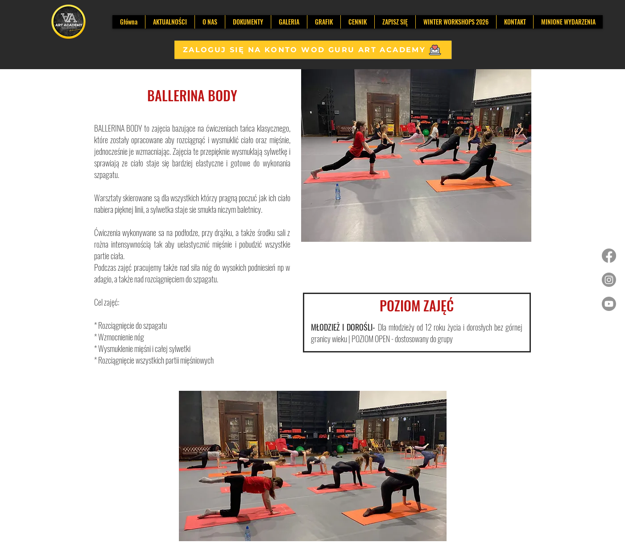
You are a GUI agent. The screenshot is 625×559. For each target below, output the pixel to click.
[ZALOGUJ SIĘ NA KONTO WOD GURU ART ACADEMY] (312, 50)
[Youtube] (609, 304)
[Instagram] (609, 280)
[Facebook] (609, 255)
